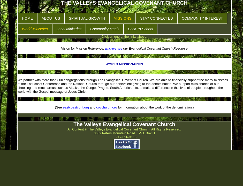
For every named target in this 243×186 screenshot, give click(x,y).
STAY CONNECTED (156, 18)
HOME (27, 18)
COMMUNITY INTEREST (202, 18)
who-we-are (113, 48)
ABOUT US (51, 18)
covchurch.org (106, 107)
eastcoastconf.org (76, 107)
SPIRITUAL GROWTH (87, 18)
